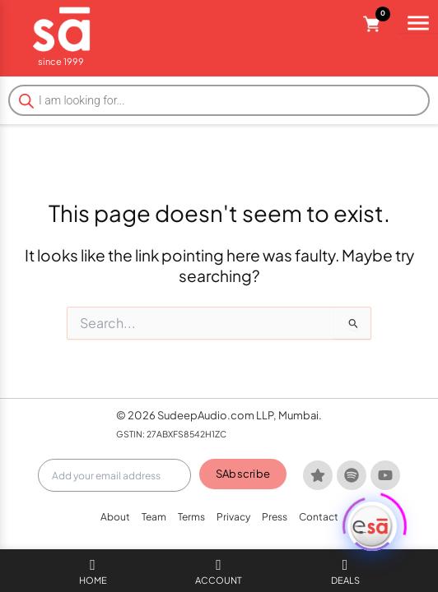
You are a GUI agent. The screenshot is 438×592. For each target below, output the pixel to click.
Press (274, 517)
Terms (191, 517)
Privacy (233, 517)
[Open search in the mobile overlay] (219, 100)
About (115, 517)
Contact (318, 517)
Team (154, 517)
